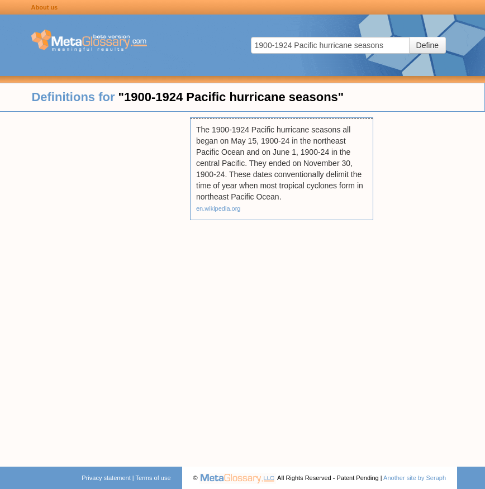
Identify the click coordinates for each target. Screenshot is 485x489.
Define (427, 45)
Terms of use (153, 477)
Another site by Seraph (414, 477)
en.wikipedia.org (218, 208)
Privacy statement (106, 477)
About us (44, 7)
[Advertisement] (95, 285)
